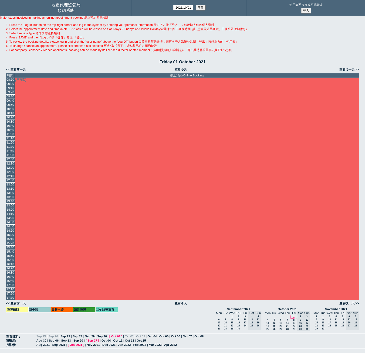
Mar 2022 (155, 344)
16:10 (10, 264)
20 (219, 325)
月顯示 (10, 345)
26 (274, 329)
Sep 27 (65, 336)
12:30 (10, 172)
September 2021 (238, 309)
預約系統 (65, 10)
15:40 (10, 251)
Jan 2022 (124, 344)
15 (232, 322)
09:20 (10, 92)
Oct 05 (164, 336)
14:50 (10, 230)
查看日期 (12, 336)
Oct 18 (129, 340)
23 (238, 325)
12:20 (10, 167)
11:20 (10, 142)
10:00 (10, 109)
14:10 (10, 214)
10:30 (10, 121)
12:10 (10, 163)
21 (225, 325)
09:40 (10, 100)
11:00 (10, 134)
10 (245, 319)
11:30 (10, 146)
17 (245, 322)
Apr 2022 (170, 344)
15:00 (10, 234)
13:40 (10, 201)
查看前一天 (18, 69)
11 (267, 323)
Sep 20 (78, 340)
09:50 (10, 104)
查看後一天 (347, 69)
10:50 (10, 130)
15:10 (10, 239)
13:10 (10, 188)
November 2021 (336, 309)
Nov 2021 (93, 344)
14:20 (10, 218)
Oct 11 (117, 340)
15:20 (10, 243)
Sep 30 (102, 336)
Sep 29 (90, 336)
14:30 (10, 222)
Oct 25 (141, 340)
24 (245, 325)
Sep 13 (66, 340)
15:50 (10, 255)
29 (232, 328)
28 (225, 328)
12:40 (10, 176)
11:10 (10, 138)
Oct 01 (116, 336)
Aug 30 (41, 340)
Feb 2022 (139, 344)
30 (238, 328)
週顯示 (10, 341)
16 (238, 322)
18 (267, 326)
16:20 (10, 268)
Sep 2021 (58, 344)
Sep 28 (77, 336)
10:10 (10, 113)
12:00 (10, 159)
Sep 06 (54, 340)
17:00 (10, 285)
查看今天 (181, 69)
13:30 (10, 197)
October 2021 (287, 309)
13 (219, 322)
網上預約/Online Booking (187, 75)
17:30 (10, 297)
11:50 (10, 155)
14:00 (10, 209)
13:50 (10, 205)
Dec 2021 (108, 344)
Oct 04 (152, 336)
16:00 (10, 260)
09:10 (10, 88)
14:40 (10, 226)
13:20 (10, 193)
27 (219, 328)
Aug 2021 (43, 344)
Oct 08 (199, 336)
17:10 (10, 289)
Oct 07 (187, 336)
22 (232, 325)
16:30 (10, 272)
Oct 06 (175, 336)
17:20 (10, 293)
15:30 (10, 247)
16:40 (10, 276)
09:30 (10, 96)
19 (274, 326)
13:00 (10, 184)
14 (225, 322)
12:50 (10, 180)
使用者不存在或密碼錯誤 (306, 5)
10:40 (10, 125)
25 (267, 329)
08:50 (10, 79)
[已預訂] (21, 80)
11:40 (10, 151)
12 (274, 323)
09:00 (10, 84)
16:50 (10, 281)
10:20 (10, 117)
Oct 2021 (76, 344)
